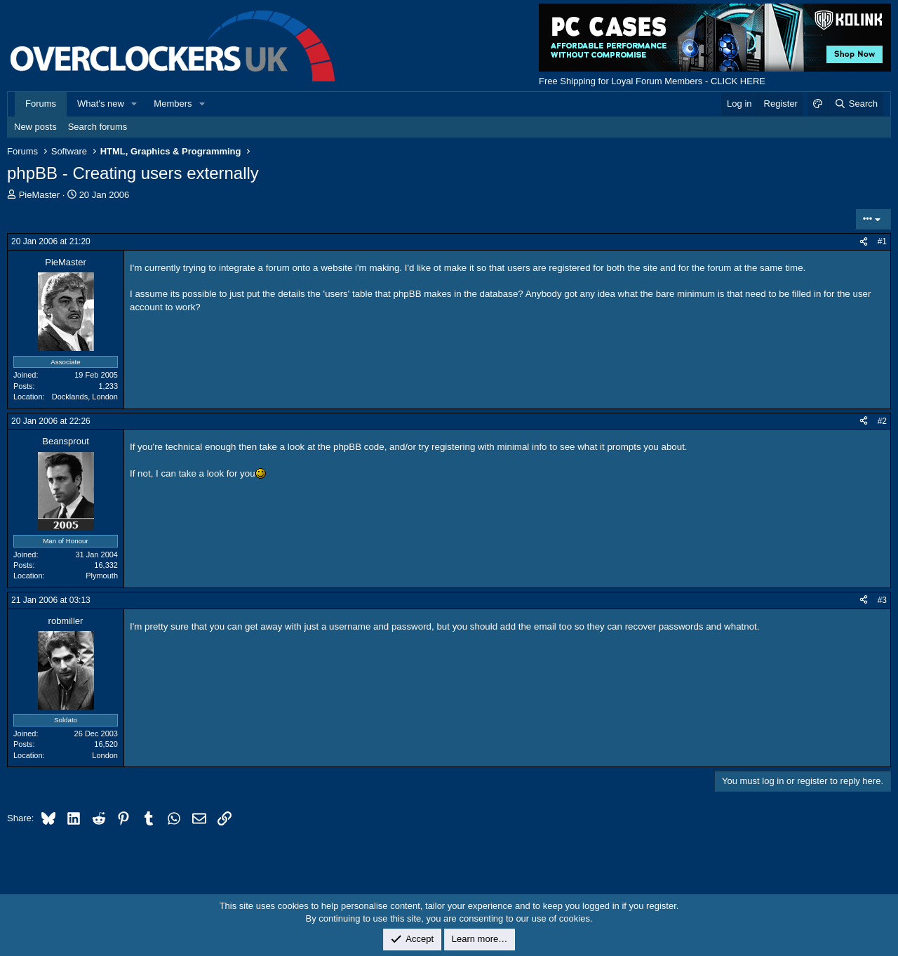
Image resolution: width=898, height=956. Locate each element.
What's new (100, 103)
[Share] (864, 242)
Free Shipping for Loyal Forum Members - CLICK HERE (652, 81)
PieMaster (39, 195)
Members (173, 103)
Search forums (98, 126)
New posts (35, 126)
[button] (135, 104)
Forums (40, 103)
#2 (882, 421)
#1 (882, 241)
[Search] (855, 104)
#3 (882, 600)
